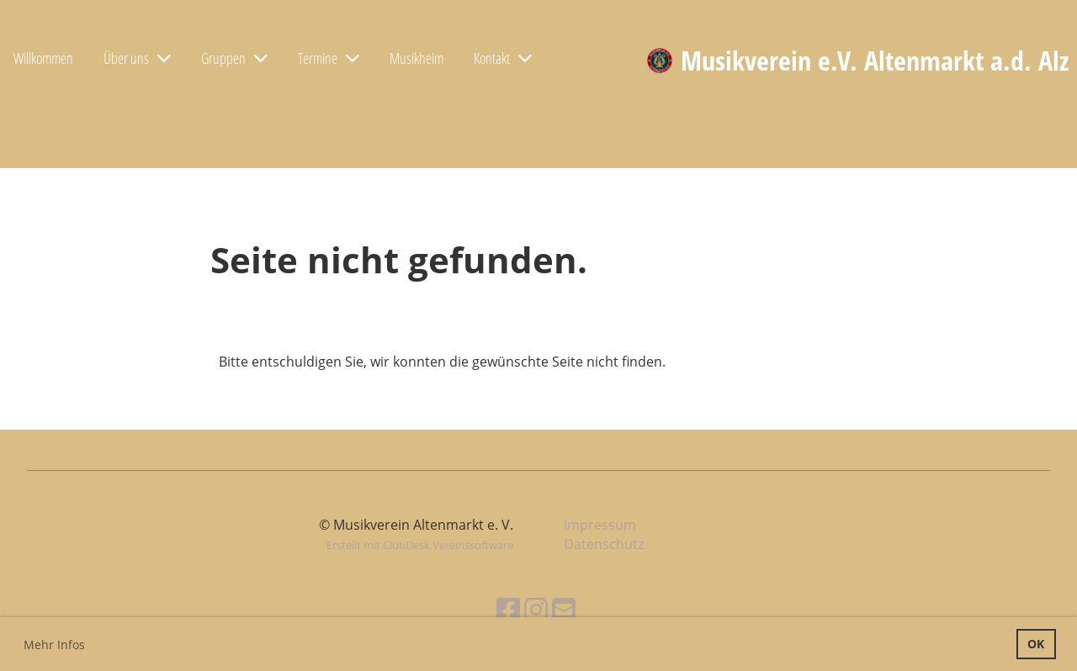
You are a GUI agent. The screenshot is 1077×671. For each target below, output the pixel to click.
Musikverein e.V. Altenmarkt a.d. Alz (875, 60)
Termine (328, 58)
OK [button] (1035, 644)
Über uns (137, 58)
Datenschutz (604, 544)
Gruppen (234, 58)
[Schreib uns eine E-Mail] (564, 609)
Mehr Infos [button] (54, 645)
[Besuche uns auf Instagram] (536, 609)
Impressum (600, 524)
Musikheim (416, 58)
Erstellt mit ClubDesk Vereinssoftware (419, 544)
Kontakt (503, 58)
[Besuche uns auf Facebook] (508, 609)
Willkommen (43, 58)
